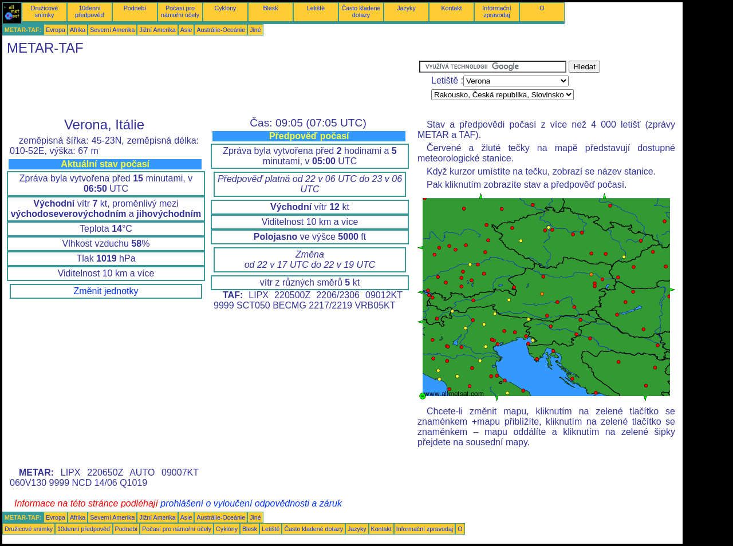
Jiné (255, 29)
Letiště (316, 8)
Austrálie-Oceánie (220, 29)
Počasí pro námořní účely (180, 11)
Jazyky (406, 8)
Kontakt (451, 8)
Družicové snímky (44, 11)
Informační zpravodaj (496, 11)
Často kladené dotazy (360, 11)
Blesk (270, 8)
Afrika (77, 29)
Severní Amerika (112, 29)
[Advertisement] (210, 86)
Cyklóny (226, 8)
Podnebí (135, 8)
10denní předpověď (89, 11)
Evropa (55, 29)
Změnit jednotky (106, 291)
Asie (186, 29)
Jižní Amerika (157, 29)
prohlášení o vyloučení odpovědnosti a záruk (251, 503)
